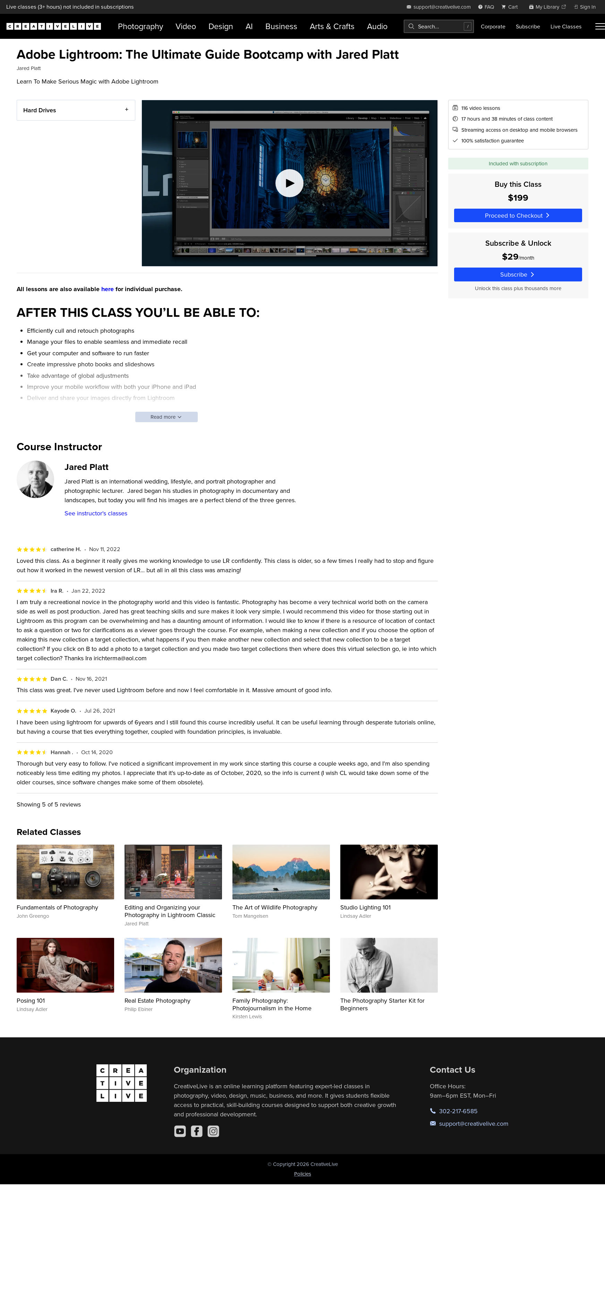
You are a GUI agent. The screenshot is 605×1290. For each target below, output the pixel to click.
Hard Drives (39, 110)
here (107, 289)
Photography (140, 26)
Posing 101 (31, 1000)
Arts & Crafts (332, 26)
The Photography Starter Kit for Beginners (382, 1004)
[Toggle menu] (600, 26)
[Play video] (289, 183)
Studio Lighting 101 (365, 907)
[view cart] (511, 6)
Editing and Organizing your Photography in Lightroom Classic (170, 911)
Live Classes (566, 26)
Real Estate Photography (157, 1000)
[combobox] (439, 26)
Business (281, 26)
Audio (377, 26)
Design (220, 26)
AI (249, 26)
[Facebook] (196, 1131)
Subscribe (528, 26)
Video (186, 26)
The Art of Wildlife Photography (274, 907)
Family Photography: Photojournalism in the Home (272, 1004)
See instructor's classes (96, 513)
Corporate (493, 26)
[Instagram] (213, 1131)
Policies (302, 1173)
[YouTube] (180, 1131)
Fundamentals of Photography (57, 907)
